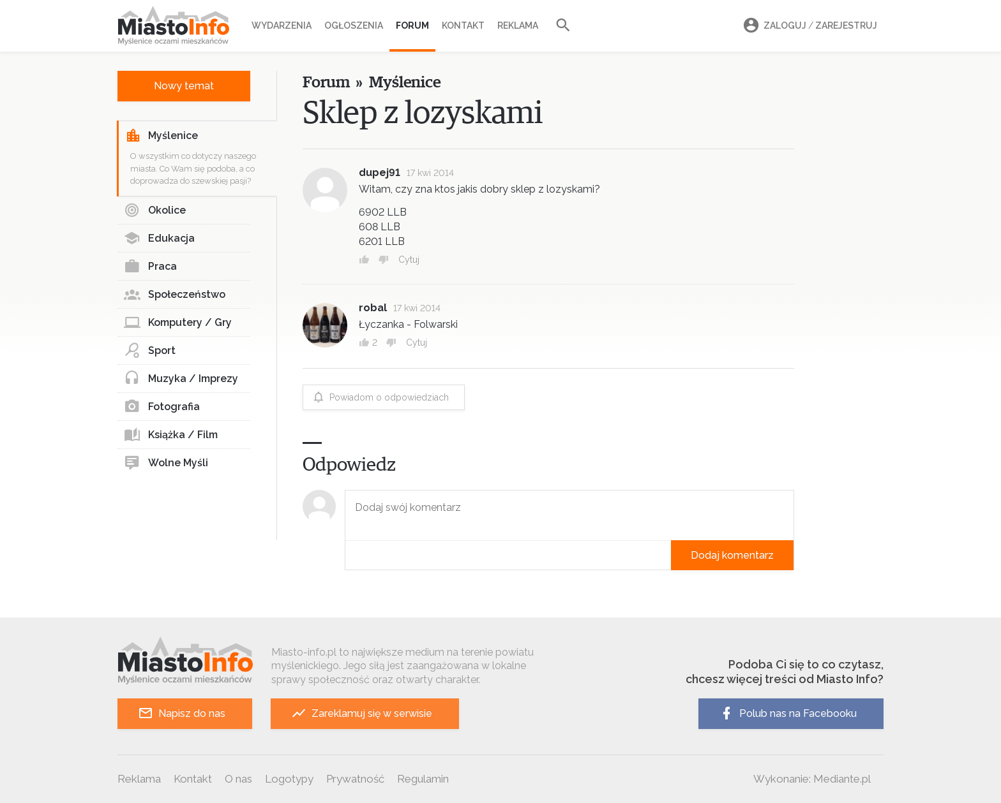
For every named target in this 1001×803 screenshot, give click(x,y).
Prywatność (355, 778)
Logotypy (289, 778)
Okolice (155, 210)
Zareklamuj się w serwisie (361, 713)
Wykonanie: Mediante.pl (812, 778)
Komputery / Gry (178, 322)
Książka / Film (171, 435)
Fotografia (162, 406)
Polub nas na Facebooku (788, 713)
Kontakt (463, 25)
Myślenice (161, 135)
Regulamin (423, 778)
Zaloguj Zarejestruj (808, 25)
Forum (412, 25)
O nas (238, 778)
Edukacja (159, 238)
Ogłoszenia (353, 25)
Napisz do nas (181, 713)
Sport (150, 350)
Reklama (517, 25)
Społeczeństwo (174, 294)
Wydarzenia (282, 25)
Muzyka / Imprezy (181, 378)
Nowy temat (184, 86)
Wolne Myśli (166, 463)
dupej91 (379, 172)
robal (373, 308)
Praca (150, 266)
